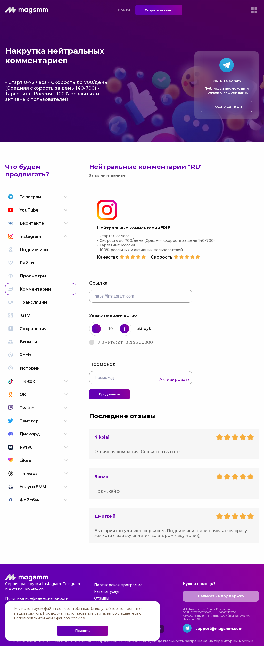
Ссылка (98, 283)
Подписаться (226, 106)
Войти (124, 10)
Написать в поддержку (221, 596)
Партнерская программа (118, 584)
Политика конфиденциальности (36, 598)
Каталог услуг (107, 591)
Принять (82, 631)
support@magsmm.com (218, 628)
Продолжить (109, 394)
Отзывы (101, 598)
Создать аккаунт (159, 10)
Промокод (102, 364)
